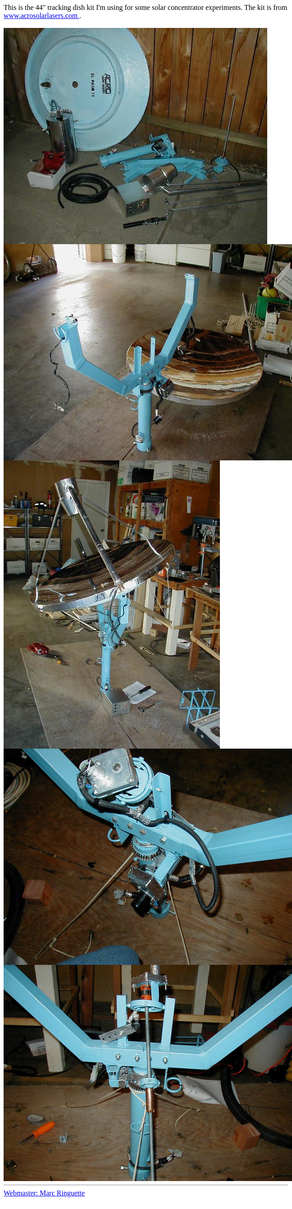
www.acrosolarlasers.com (41, 15)
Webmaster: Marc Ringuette (44, 1193)
